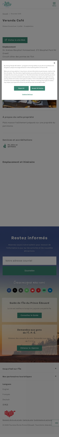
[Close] (54, 63)
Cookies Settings (27, 94)
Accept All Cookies (37, 88)
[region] (30, 80)
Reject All (21, 88)
